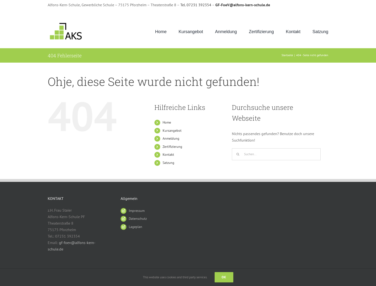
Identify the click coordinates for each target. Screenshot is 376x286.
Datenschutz (138, 218)
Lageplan (135, 227)
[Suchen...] (276, 154)
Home (167, 122)
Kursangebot (172, 130)
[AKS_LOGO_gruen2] (66, 22)
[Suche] (238, 154)
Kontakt (168, 154)
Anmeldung (171, 138)
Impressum (137, 211)
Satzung (168, 163)
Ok (224, 277)
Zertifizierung (172, 146)
